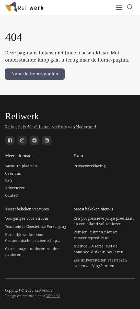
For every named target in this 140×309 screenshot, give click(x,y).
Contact (11, 195)
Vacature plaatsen (21, 165)
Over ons (13, 173)
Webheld (53, 295)
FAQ (8, 180)
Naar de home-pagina (34, 74)
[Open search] (130, 7)
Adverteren (15, 187)
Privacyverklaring (90, 165)
